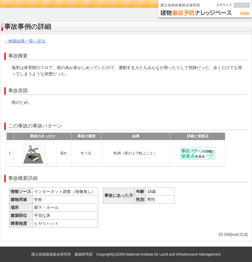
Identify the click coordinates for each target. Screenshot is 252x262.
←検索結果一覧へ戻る (25, 41)
